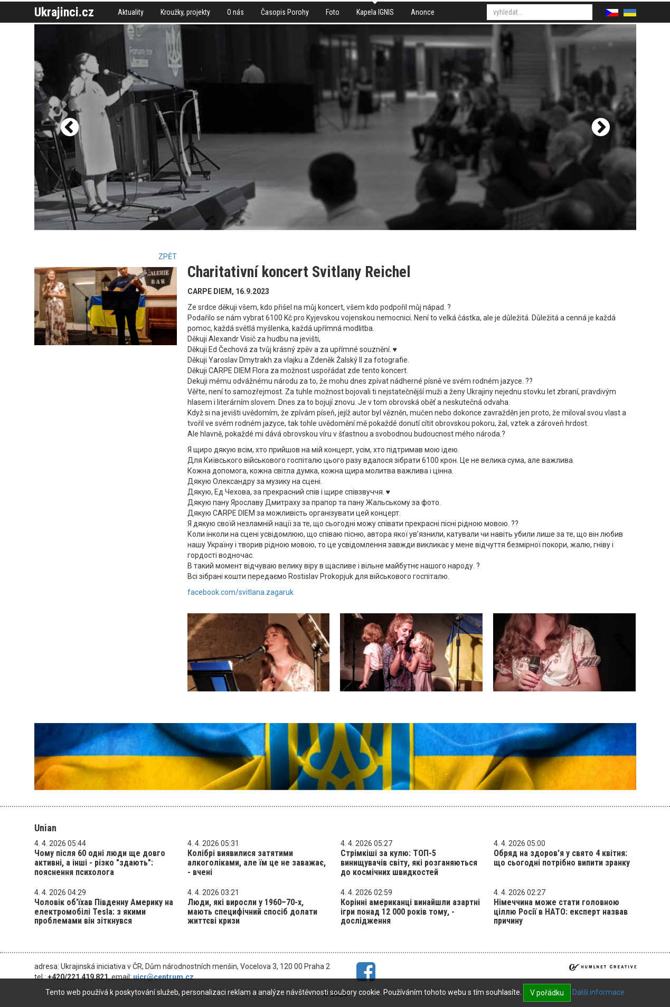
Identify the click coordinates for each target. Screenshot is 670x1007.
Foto (332, 12)
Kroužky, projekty (185, 12)
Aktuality (131, 12)
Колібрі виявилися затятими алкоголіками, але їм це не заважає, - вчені (256, 862)
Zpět (167, 256)
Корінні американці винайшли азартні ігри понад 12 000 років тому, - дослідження (410, 911)
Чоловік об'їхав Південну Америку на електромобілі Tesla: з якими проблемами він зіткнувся (103, 911)
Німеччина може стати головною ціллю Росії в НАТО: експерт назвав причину (561, 911)
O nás (235, 12)
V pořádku (547, 993)
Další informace (598, 992)
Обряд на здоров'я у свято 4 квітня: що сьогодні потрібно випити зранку (562, 858)
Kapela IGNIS (375, 12)
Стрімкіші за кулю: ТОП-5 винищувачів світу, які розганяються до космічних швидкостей (409, 862)
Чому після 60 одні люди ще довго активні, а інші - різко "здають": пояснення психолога (99, 862)
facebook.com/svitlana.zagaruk (240, 592)
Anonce (423, 12)
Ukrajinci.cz (64, 12)
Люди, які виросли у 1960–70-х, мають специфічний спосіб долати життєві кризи (252, 911)
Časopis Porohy (285, 12)
